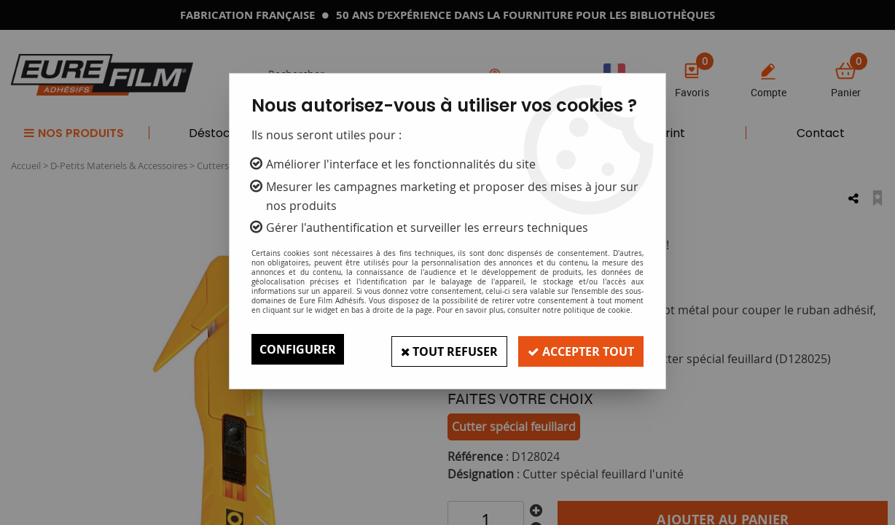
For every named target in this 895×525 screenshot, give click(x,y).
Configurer (297, 349)
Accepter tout (578, 349)
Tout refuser (442, 349)
